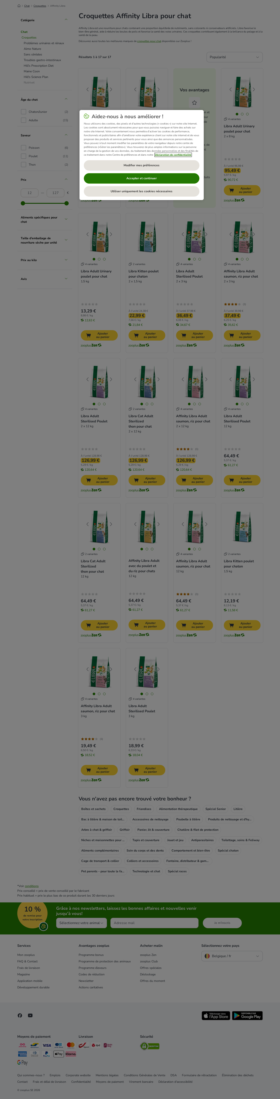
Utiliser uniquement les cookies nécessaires (141, 191)
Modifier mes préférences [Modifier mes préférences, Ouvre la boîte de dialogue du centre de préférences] (141, 165)
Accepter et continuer (141, 178)
